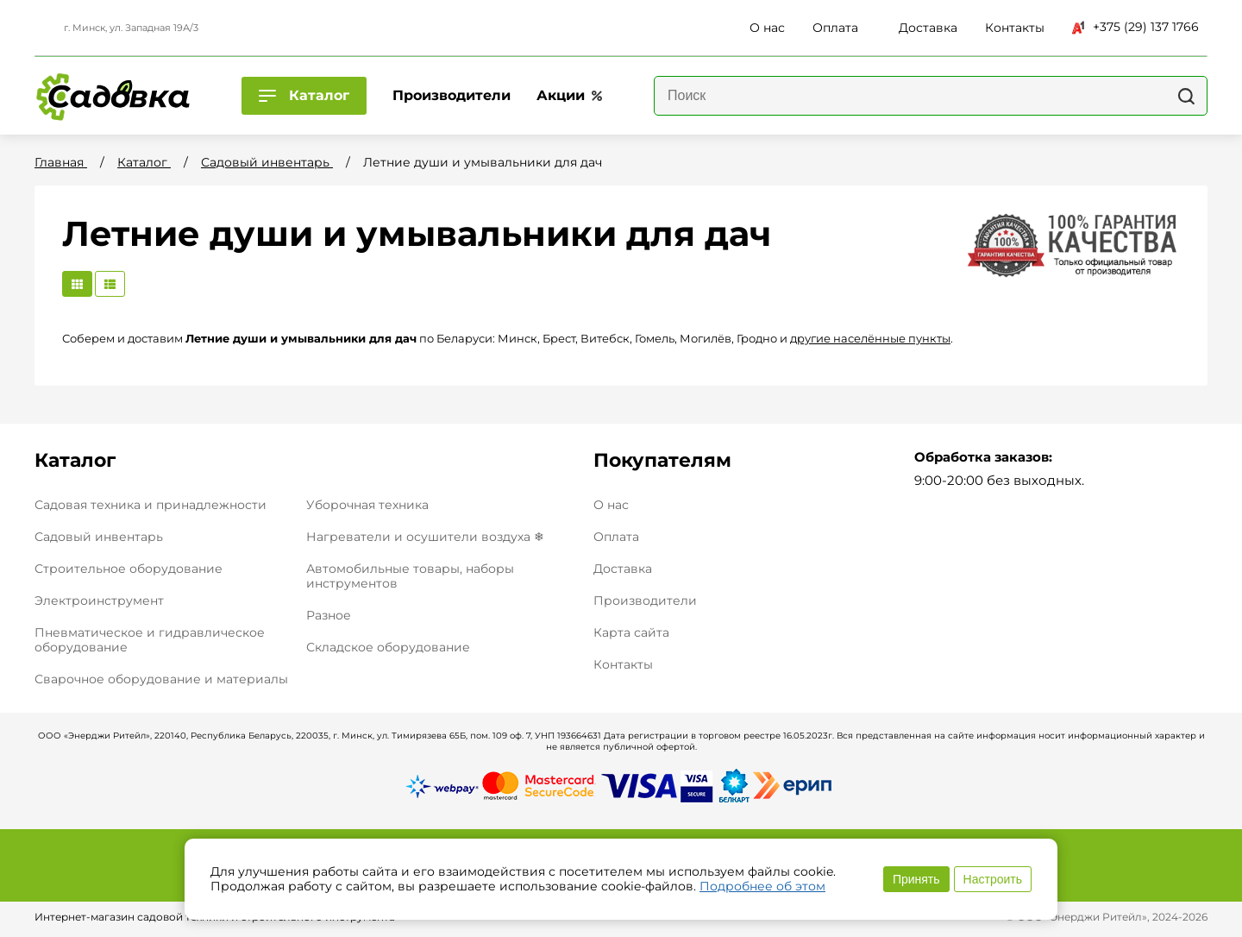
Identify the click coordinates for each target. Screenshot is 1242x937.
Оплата (616, 537)
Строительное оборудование (128, 568)
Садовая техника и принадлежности (150, 505)
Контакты (623, 664)
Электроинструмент (99, 600)
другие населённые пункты (870, 338)
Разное (328, 615)
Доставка (622, 569)
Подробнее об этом (762, 886)
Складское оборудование (388, 647)
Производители (645, 601)
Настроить (992, 879)
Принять (916, 879)
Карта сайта (631, 633)
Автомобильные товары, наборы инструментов (410, 576)
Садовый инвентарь (98, 536)
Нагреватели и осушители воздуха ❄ (425, 536)
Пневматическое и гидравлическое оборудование (149, 640)
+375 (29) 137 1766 (1135, 27)
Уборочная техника (367, 505)
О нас (611, 505)
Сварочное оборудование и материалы (161, 679)
